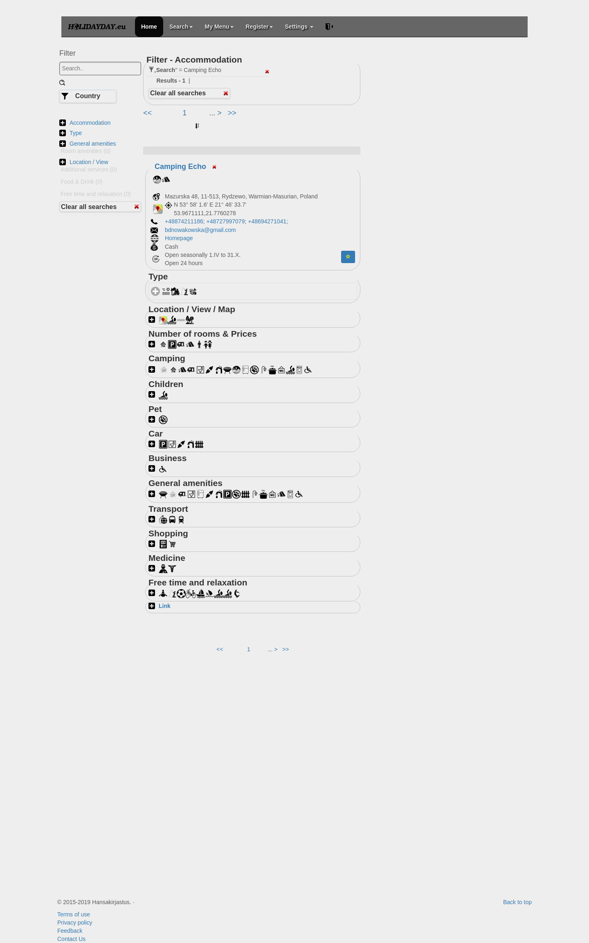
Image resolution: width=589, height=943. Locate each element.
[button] (348, 257)
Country (87, 95)
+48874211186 (184, 221)
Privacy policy (74, 922)
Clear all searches (89, 206)
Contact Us (71, 939)
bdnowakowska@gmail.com (200, 230)
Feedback (69, 930)
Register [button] (259, 26)
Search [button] (181, 26)
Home (149, 26)
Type (76, 133)
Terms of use (73, 914)
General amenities (93, 143)
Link (165, 606)
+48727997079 (226, 221)
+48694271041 (267, 221)
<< (148, 113)
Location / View (89, 162)
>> (232, 113)
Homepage (179, 238)
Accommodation (90, 122)
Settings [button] (299, 26)
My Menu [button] (219, 26)
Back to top (517, 902)
